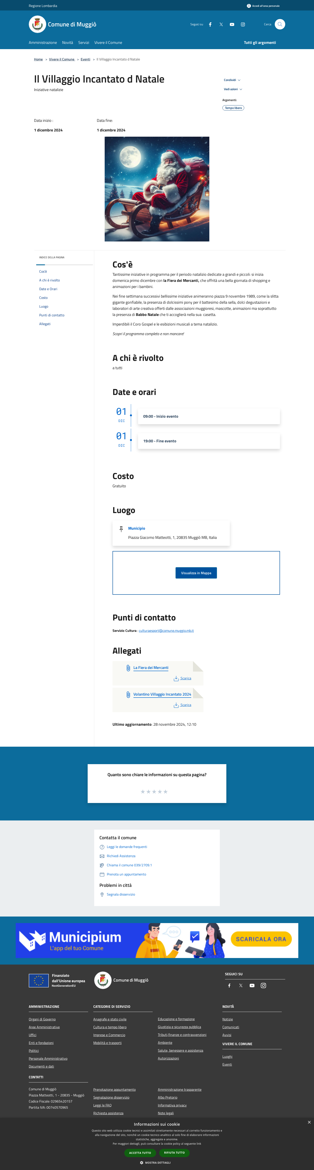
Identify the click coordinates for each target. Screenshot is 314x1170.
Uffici (32, 1034)
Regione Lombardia (43, 5)
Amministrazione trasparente (179, 1089)
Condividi (233, 80)
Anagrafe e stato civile (109, 1019)
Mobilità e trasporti (107, 1042)
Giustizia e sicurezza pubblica (179, 1026)
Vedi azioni (234, 89)
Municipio (136, 528)
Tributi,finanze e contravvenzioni (182, 1034)
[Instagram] (241, 24)
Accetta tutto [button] (140, 1153)
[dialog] (157, 1144)
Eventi (85, 59)
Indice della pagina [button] (51, 257)
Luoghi (227, 1056)
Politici (34, 1050)
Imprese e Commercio (109, 1034)
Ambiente (165, 1042)
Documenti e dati (41, 1066)
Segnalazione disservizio (111, 1097)
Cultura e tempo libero (109, 1027)
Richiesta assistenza (108, 1113)
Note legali (166, 1113)
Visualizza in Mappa (196, 573)
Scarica (182, 678)
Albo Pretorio (167, 1097)
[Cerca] (280, 24)
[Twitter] (219, 24)
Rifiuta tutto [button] (174, 1152)
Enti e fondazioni (41, 1042)
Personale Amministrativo (48, 1058)
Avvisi (226, 1034)
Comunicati (230, 1027)
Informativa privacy (172, 1105)
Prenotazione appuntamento (114, 1089)
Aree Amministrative (44, 1027)
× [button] (309, 1122)
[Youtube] (230, 24)
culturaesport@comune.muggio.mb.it (166, 630)
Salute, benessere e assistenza (180, 1050)
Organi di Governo (42, 1019)
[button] (157, 1162)
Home (38, 59)
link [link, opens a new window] (199, 1144)
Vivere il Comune (62, 59)
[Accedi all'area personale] (263, 6)
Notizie (227, 1019)
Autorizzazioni (168, 1058)
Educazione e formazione (176, 1019)
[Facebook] (208, 24)
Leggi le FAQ (102, 1105)
